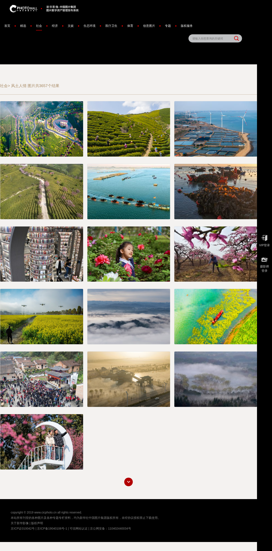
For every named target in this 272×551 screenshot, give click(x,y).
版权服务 (187, 25)
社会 (39, 27)
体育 (130, 25)
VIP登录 (264, 240)
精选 (23, 25)
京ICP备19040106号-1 (52, 528)
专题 (168, 25)
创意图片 (149, 25)
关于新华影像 (20, 523)
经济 (55, 25)
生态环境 (90, 25)
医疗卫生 (111, 25)
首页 (7, 25)
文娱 (71, 25)
